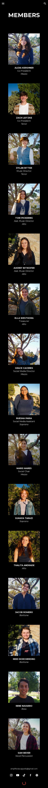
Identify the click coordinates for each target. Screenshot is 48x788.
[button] (3, 3)
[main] (24, 15)
